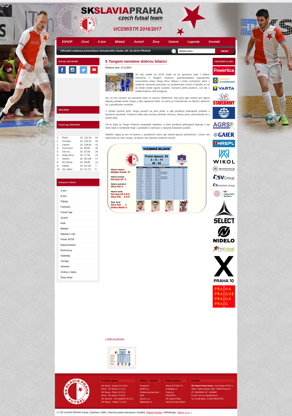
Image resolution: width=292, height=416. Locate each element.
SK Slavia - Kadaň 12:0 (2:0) (114, 386)
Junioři (139, 41)
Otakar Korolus (154, 412)
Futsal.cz (170, 392)
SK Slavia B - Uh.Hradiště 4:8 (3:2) (117, 399)
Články (64, 201)
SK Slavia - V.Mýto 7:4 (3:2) (113, 402)
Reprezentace (68, 245)
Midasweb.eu (146, 402)
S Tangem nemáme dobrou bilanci (136, 61)
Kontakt (214, 41)
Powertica (144, 386)
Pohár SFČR (67, 239)
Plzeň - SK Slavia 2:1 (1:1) (113, 389)
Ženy (156, 41)
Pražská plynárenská (149, 392)
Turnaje (65, 261)
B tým (64, 196)
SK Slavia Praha (173, 399)
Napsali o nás (68, 234)
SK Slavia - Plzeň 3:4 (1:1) (113, 392)
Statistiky (65, 255)
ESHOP (67, 41)
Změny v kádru (69, 272)
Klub (63, 223)
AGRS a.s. (145, 389)
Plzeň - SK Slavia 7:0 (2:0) (113, 395)
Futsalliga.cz (171, 389)
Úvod (85, 41)
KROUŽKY (171, 395)
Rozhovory (66, 250)
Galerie (174, 41)
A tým (102, 41)
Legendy (194, 41)
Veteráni (65, 266)
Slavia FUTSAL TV (174, 386)
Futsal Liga (66, 212)
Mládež (120, 41)
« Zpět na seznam (114, 339)
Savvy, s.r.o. (183, 412)
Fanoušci (65, 206)
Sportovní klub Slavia (175, 402)
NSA (142, 395)
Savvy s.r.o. (145, 399)
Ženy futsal (66, 277)
